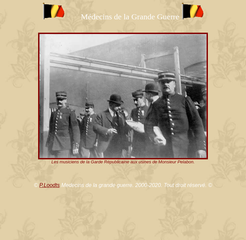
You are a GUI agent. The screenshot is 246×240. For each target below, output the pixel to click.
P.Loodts (49, 185)
